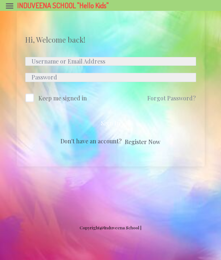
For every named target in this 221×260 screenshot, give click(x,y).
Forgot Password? (171, 98)
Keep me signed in (62, 98)
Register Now (142, 142)
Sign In (110, 123)
